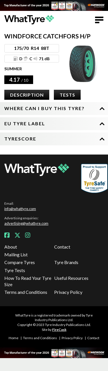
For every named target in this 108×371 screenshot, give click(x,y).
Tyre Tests (14, 270)
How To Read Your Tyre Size (27, 281)
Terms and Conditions (25, 292)
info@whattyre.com (20, 208)
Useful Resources (71, 278)
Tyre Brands (66, 262)
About (10, 246)
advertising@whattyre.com (26, 223)
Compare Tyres (19, 262)
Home (13, 338)
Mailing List (16, 254)
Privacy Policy (68, 292)
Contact (62, 246)
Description (27, 94)
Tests (67, 94)
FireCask (59, 329)
